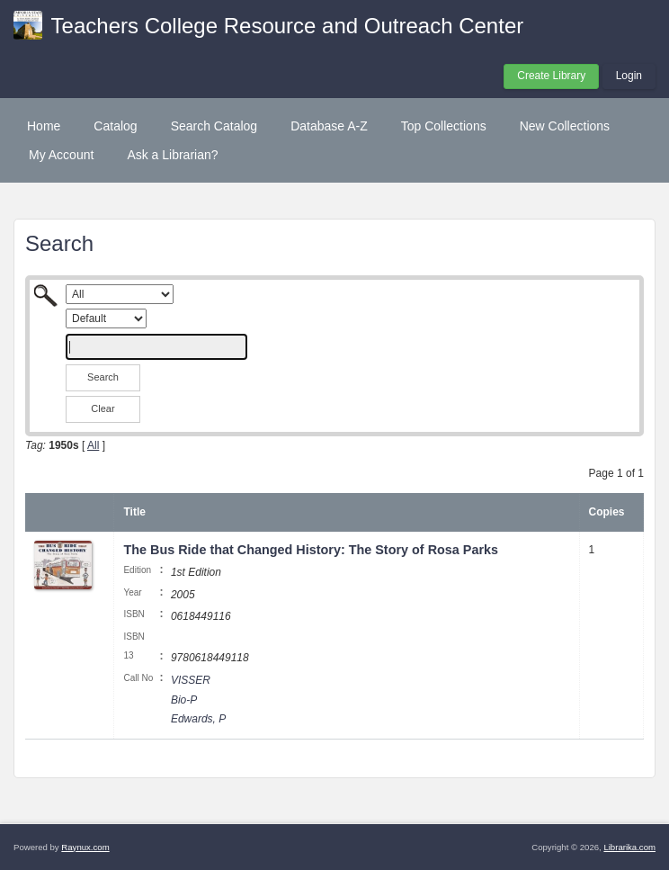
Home (43, 126)
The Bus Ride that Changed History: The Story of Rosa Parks (310, 550)
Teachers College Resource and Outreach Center (287, 25)
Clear (102, 408)
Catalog (115, 126)
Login (629, 75)
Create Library (551, 75)
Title (134, 512)
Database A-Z (329, 126)
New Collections (565, 126)
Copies (607, 512)
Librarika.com (629, 847)
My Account (61, 155)
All (93, 445)
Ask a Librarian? (172, 155)
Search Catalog (214, 126)
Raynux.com (85, 847)
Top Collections (443, 126)
